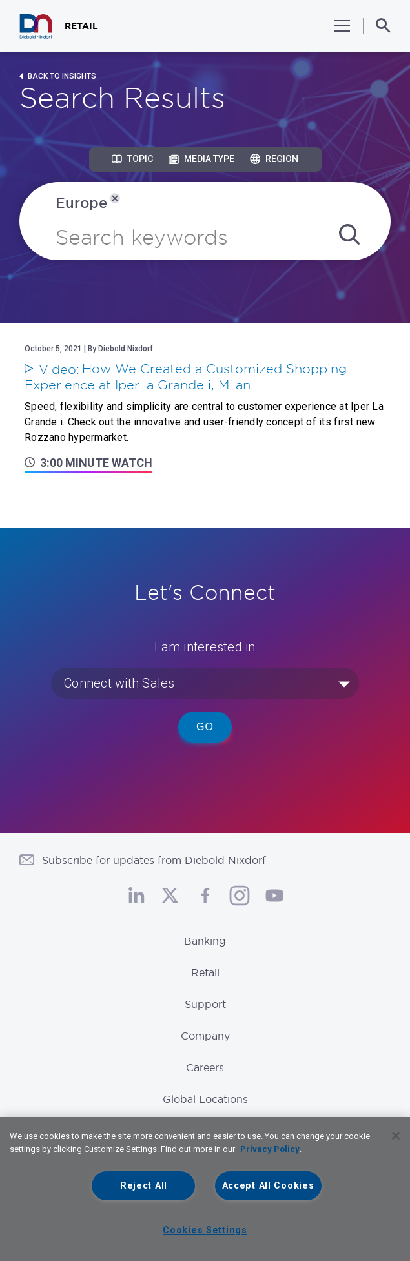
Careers (205, 1067)
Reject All (143, 1185)
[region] (205, 1189)
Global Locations (205, 1098)
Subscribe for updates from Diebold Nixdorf (154, 860)
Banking (205, 940)
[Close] (396, 1136)
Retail (205, 972)
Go (205, 726)
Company (205, 1035)
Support (205, 1004)
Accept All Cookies (268, 1185)
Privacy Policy (270, 1149)
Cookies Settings (205, 1230)
